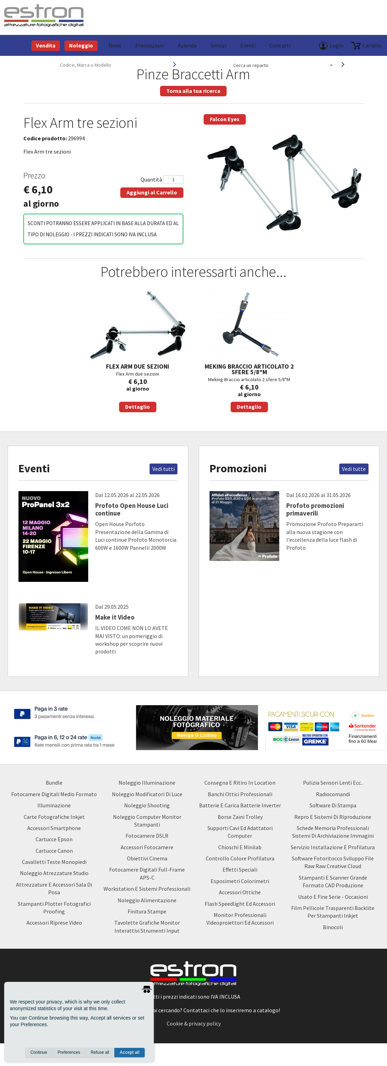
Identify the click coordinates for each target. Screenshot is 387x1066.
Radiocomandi (333, 794)
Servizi (218, 45)
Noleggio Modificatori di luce (147, 794)
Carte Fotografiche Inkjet (54, 816)
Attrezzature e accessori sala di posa (54, 888)
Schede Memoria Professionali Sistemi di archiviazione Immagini (333, 831)
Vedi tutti (163, 468)
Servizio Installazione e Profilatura (333, 847)
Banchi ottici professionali (240, 794)
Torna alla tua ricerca (193, 90)
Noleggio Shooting (147, 805)
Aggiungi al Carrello (152, 192)
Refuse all (100, 1052)
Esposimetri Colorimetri (240, 881)
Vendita (45, 45)
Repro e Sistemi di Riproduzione (332, 816)
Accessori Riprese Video (54, 922)
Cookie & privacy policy (194, 1023)
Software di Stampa (333, 805)
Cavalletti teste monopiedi (54, 861)
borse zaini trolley (240, 816)
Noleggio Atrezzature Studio (54, 872)
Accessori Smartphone (54, 827)
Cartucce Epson (54, 839)
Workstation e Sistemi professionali (147, 888)
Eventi (248, 45)
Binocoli (333, 927)
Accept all (129, 1052)
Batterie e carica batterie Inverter (240, 805)
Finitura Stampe (147, 911)
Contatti (279, 45)
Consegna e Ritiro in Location (239, 782)
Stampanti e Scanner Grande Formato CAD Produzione (333, 881)
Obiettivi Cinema (147, 858)
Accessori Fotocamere (147, 847)
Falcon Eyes (225, 119)
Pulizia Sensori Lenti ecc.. (333, 782)
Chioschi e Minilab (239, 847)
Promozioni (149, 45)
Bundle (54, 782)
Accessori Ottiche (240, 892)
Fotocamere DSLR (147, 835)
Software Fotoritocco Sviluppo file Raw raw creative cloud (333, 862)
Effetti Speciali (239, 869)
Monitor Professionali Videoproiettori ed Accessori (240, 918)
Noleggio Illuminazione (147, 782)
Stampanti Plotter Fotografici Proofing (54, 907)
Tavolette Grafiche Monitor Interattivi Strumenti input (147, 926)
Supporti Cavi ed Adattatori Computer (240, 831)
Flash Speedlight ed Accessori (240, 903)
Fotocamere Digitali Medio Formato (54, 794)
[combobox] (282, 65)
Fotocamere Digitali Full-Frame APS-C (147, 873)
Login (336, 45)
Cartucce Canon (54, 850)
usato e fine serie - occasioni (333, 896)
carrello (372, 45)
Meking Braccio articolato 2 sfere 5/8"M (249, 350)
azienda (187, 45)
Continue (38, 1052)
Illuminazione (54, 805)
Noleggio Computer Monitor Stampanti (147, 820)
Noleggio (81, 45)
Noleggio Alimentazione (146, 900)
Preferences (69, 1052)
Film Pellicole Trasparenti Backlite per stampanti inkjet (332, 911)
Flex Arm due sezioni (138, 350)
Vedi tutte (354, 468)
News (114, 45)
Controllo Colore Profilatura (240, 858)
